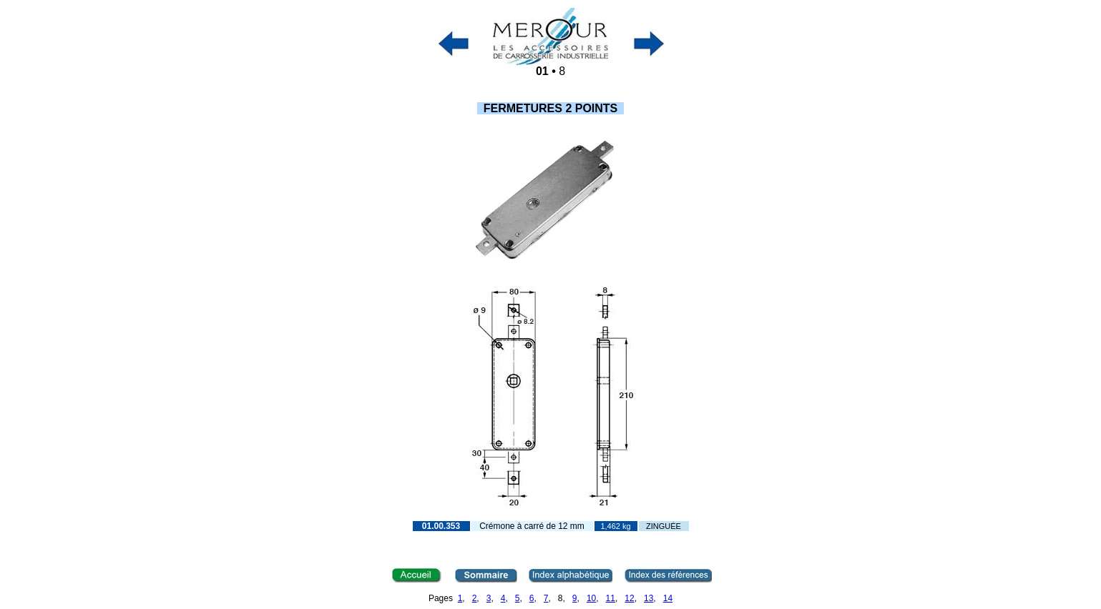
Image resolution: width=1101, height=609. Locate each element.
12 (629, 598)
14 (667, 598)
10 (591, 598)
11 (610, 598)
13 (648, 598)
